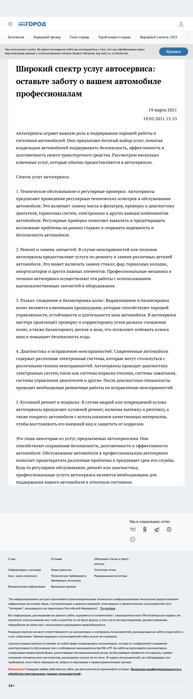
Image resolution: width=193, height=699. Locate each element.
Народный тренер (47, 37)
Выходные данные (63, 586)
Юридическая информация (26, 586)
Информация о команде (24, 570)
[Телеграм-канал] (157, 529)
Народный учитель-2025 (159, 37)
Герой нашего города (115, 37)
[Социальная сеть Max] (133, 539)
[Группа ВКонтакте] (133, 529)
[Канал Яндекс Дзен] (169, 529)
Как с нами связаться (22, 576)
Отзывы (56, 559)
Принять (173, 51)
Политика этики (105, 570)
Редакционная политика (110, 576)
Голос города (79, 37)
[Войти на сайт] (181, 24)
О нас (12, 559)
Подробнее (107, 608)
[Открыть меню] (10, 24)
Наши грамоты (61, 570)
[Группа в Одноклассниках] (145, 529)
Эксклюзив (16, 37)
